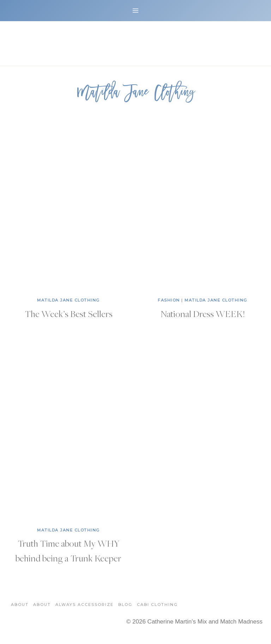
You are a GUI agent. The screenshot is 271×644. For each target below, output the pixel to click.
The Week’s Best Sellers (69, 314)
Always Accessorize (84, 604)
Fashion (169, 300)
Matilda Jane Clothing (68, 300)
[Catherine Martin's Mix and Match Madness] (135, 43)
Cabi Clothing (157, 604)
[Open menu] (135, 10)
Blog (125, 604)
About (20, 604)
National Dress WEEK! (202, 314)
